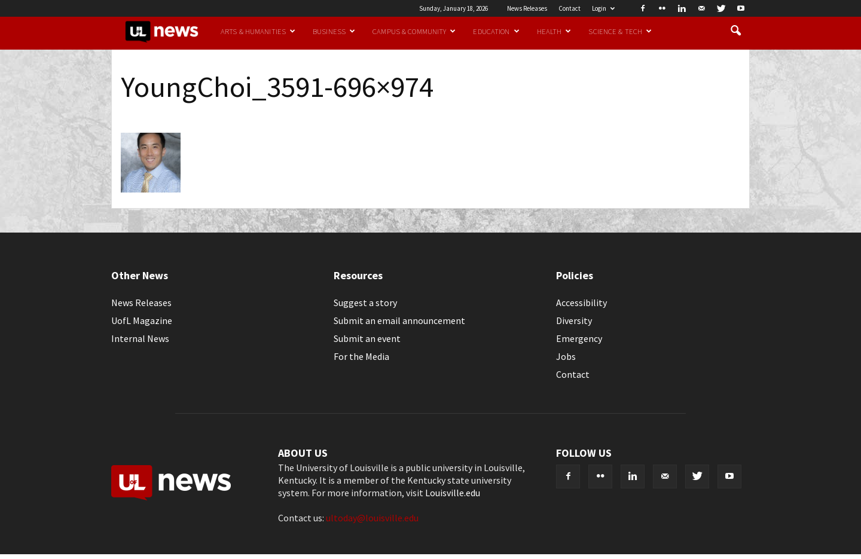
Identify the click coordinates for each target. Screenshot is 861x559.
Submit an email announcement (399, 320)
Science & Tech (620, 31)
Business (334, 31)
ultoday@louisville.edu (372, 518)
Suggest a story (365, 302)
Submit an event (367, 338)
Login (603, 8)
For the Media (361, 356)
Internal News (140, 338)
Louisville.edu (452, 493)
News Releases (527, 8)
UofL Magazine (141, 320)
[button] (735, 31)
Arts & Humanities (258, 31)
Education (496, 31)
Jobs (566, 356)
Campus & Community (414, 31)
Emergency (579, 338)
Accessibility (581, 302)
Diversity (574, 320)
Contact (569, 8)
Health (554, 31)
